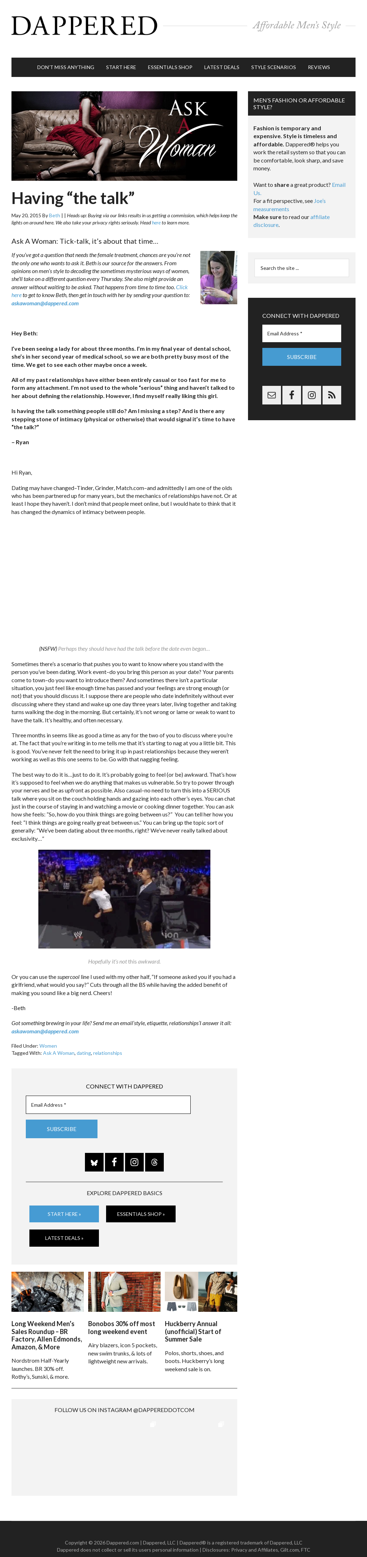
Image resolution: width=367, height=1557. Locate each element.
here (156, 211)
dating (84, 1042)
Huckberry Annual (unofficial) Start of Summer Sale (193, 1317)
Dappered (183, 23)
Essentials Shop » (141, 1202)
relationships (107, 1042)
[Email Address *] (108, 1094)
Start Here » (64, 1202)
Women (48, 1035)
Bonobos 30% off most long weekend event (121, 1313)
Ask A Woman (59, 1042)
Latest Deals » (64, 1227)
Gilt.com (289, 1535)
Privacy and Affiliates (254, 1535)
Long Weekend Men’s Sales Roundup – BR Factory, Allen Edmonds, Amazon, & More (46, 1321)
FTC (305, 1535)
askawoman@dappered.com (45, 291)
